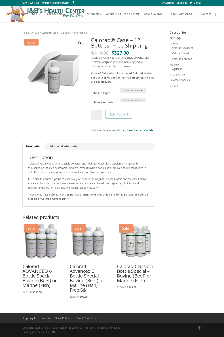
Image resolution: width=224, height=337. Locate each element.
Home (25, 32)
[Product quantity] (96, 115)
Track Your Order (87, 318)
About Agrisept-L (181, 14)
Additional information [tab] (64, 146)
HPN (52, 332)
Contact (206, 14)
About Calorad (153, 14)
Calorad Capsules (180, 80)
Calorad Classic (181, 53)
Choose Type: (101, 93)
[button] (80, 43)
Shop (34, 14)
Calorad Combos (182, 59)
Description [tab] (33, 146)
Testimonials (93, 14)
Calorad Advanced (182, 48)
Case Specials (53, 14)
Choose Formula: (103, 102)
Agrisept (174, 64)
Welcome (20, 14)
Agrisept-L (178, 69)
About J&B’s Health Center (122, 14)
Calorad (120, 130)
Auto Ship (175, 38)
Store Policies (63, 318)
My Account (168, 3)
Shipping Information (36, 318)
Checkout (182, 3)
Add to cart (118, 114)
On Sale (75, 14)
